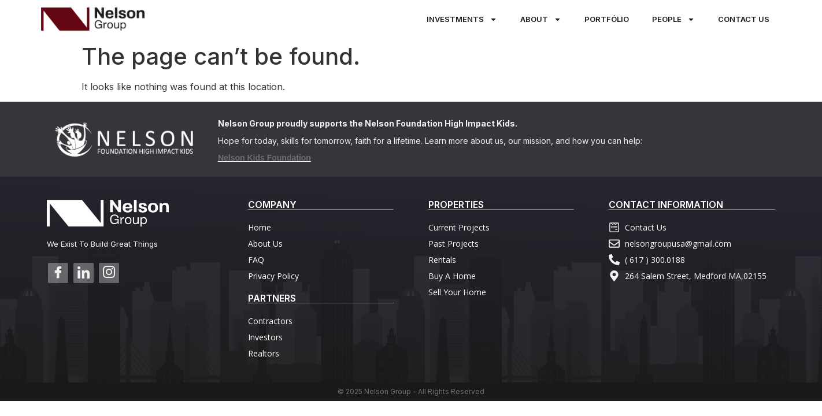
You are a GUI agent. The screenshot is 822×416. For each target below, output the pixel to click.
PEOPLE (673, 19)
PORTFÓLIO (606, 19)
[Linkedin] (83, 273)
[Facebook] (58, 273)
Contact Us (743, 19)
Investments (462, 19)
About (540, 19)
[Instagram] (109, 273)
